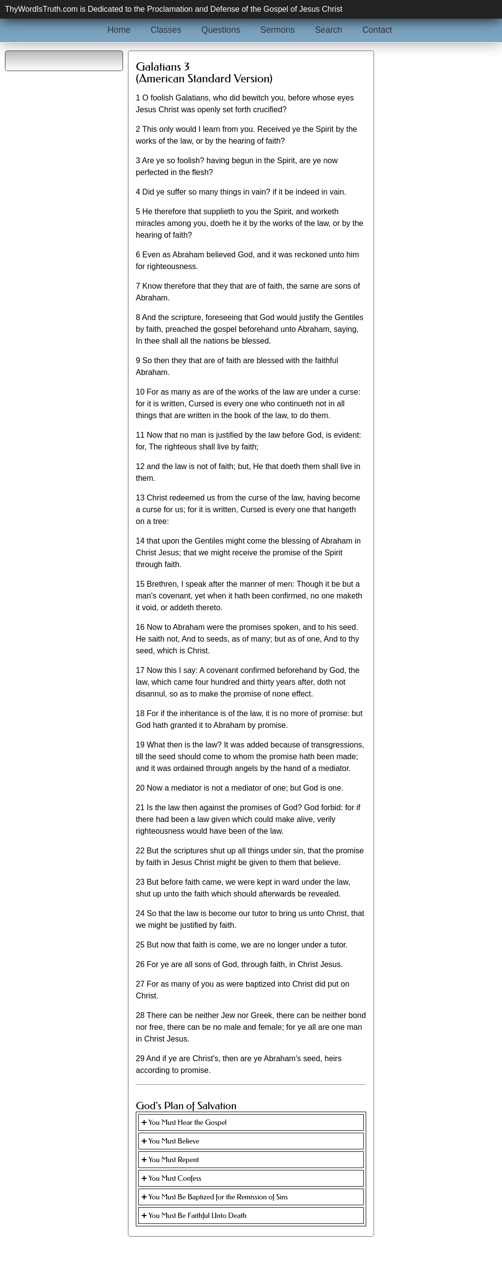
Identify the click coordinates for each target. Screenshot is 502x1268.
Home (118, 30)
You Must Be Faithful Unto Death (198, 1215)
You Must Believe (174, 1141)
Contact (377, 30)
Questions (220, 30)
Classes (166, 30)
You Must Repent (174, 1159)
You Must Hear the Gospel (187, 1122)
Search (328, 30)
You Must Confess (175, 1178)
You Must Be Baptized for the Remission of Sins (218, 1197)
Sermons (277, 30)
